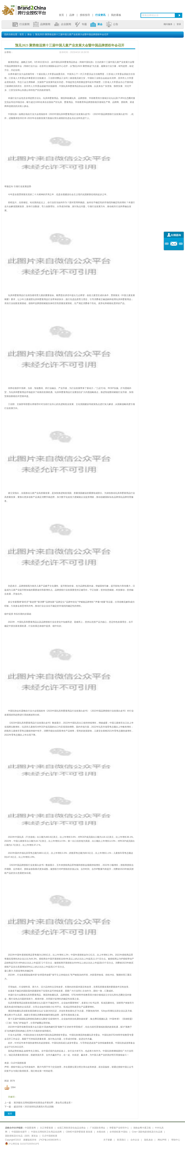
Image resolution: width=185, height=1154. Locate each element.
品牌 (71, 14)
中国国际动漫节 (19, 1132)
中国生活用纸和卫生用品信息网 (46, 1132)
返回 (10, 1113)
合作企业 (135, 1140)
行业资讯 (100, 14)
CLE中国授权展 (49, 1136)
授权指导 (85, 14)
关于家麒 (107, 1140)
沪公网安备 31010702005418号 (22, 1144)
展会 (96, 24)
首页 (61, 14)
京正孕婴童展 (46, 1128)
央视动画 (101, 1132)
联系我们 (121, 1140)
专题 (81, 24)
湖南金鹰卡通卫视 (142, 1128)
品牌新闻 (41, 24)
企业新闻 (62, 24)
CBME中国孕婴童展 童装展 (79, 1132)
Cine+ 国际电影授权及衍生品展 (147, 1132)
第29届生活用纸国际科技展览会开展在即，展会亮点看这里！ (43, 1102)
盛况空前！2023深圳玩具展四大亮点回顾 (34, 1106)
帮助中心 (175, 1140)
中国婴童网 (30, 1128)
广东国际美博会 (97, 1128)
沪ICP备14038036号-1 (50, 1140)
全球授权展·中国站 (119, 1132)
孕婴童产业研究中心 (119, 1128)
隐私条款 (148, 1140)
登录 (179, 24)
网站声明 (162, 1140)
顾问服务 (168, 24)
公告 (112, 24)
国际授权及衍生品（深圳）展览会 (21, 1136)
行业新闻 (21, 24)
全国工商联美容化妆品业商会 (71, 1128)
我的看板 (116, 14)
